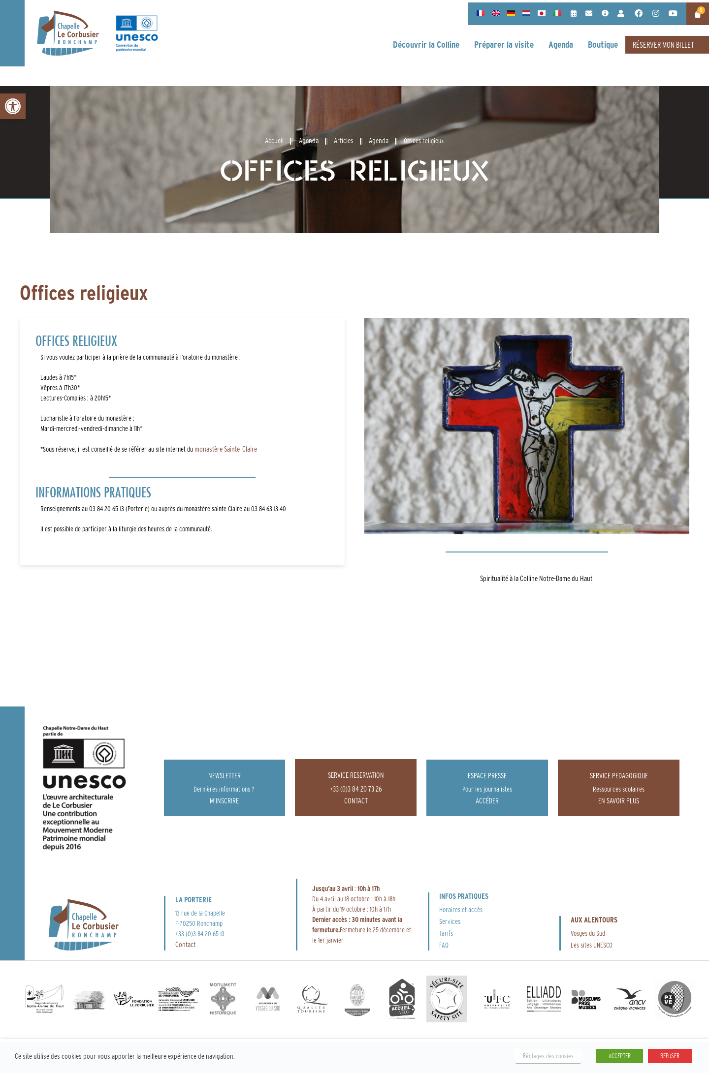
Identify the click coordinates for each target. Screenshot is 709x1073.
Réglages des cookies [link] (548, 1056)
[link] (13, 106)
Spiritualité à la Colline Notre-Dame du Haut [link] (536, 578)
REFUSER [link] (669, 1056)
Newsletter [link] (224, 775)
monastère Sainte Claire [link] (225, 449)
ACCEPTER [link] (620, 1056)
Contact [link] (185, 944)
